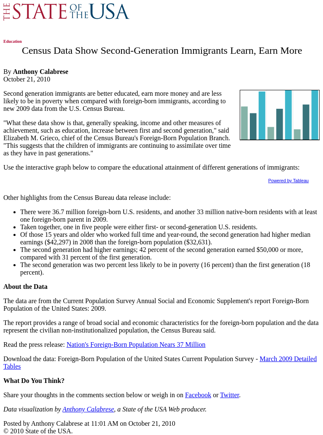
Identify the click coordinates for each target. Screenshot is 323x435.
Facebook (198, 394)
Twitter (229, 394)
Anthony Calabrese (88, 409)
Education (12, 41)
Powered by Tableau (288, 180)
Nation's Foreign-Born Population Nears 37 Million (135, 344)
